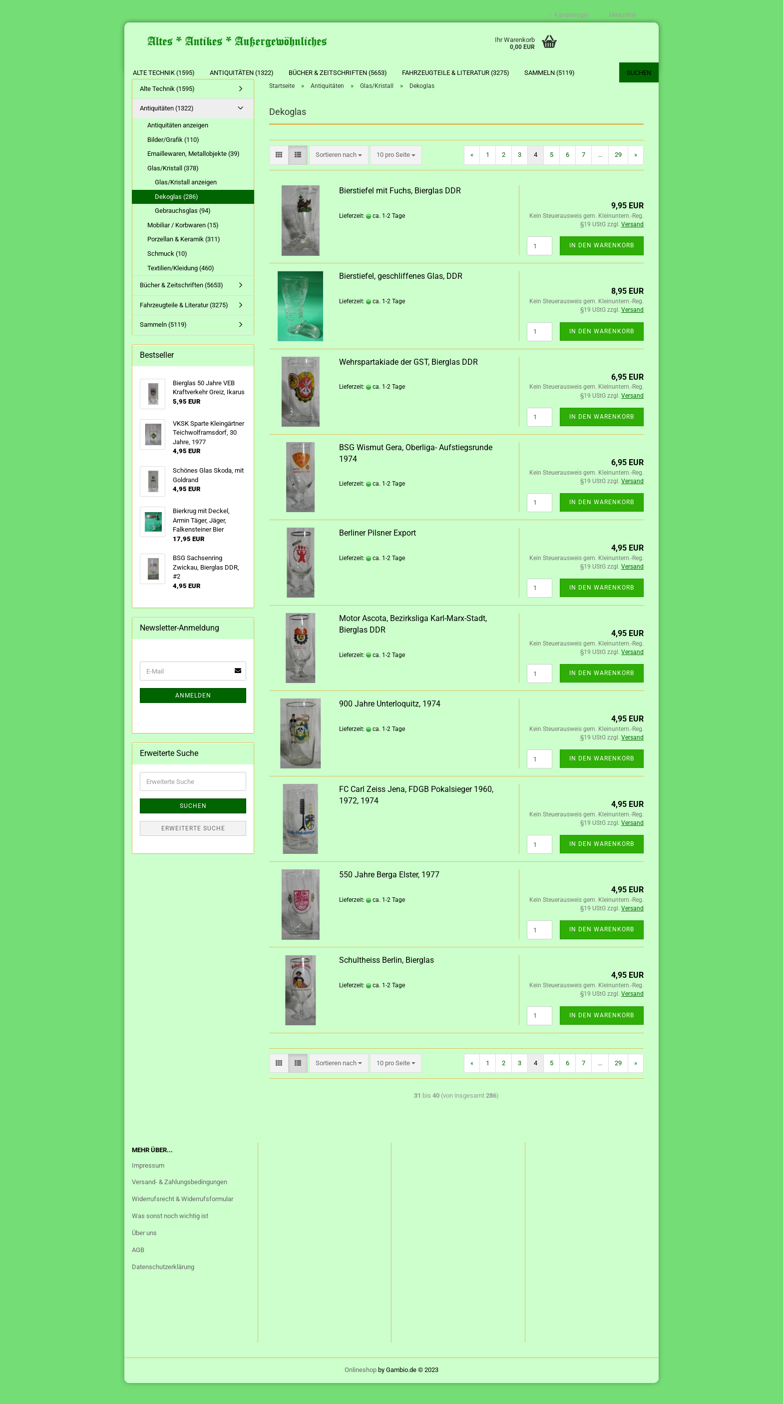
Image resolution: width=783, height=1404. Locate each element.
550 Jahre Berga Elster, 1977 (389, 895)
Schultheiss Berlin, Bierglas (386, 981)
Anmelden (193, 716)
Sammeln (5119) (549, 72)
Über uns (144, 1254)
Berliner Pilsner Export (377, 554)
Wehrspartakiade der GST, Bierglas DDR (408, 383)
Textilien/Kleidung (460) (180, 289)
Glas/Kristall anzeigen (186, 203)
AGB (138, 1271)
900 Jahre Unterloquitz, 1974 (389, 724)
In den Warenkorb (601, 266)
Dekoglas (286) (176, 217)
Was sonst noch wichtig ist (170, 1237)
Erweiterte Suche (193, 849)
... (600, 175)
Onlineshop (361, 1391)
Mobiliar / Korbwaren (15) (183, 246)
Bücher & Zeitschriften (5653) (338, 72)
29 (618, 175)
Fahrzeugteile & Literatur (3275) (455, 72)
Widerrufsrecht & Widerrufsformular (182, 1220)
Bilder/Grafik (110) (173, 160)
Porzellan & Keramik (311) (183, 260)
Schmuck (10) (167, 274)
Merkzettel (620, 14)
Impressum (148, 1186)
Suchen (639, 72)
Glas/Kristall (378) (173, 189)
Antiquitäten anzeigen (177, 146)
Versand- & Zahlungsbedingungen (179, 1203)
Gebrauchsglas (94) (183, 232)
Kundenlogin (569, 14)
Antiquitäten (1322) (242, 72)
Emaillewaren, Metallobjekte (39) (193, 174)
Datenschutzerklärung (163, 1288)
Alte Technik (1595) (164, 72)
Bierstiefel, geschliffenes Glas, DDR (400, 297)
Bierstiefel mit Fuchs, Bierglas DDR (400, 211)
